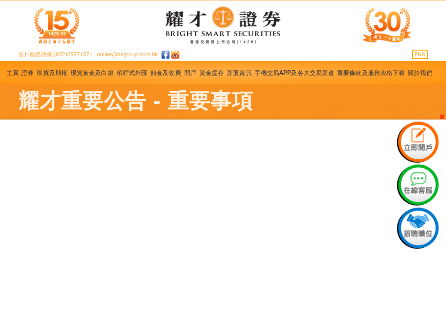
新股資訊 (239, 72)
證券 (27, 72)
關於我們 (420, 72)
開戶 (190, 72)
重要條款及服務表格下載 (371, 72)
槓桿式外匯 (132, 72)
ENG (420, 54)
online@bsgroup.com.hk (127, 54)
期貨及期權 (52, 72)
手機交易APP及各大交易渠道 (294, 72)
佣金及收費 (165, 72)
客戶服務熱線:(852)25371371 (55, 54)
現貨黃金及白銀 (92, 72)
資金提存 (211, 72)
